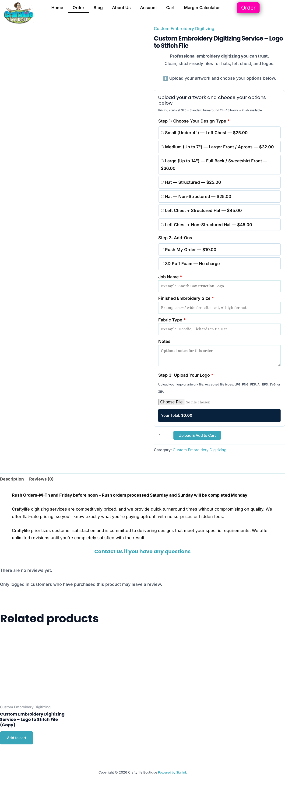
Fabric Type (219, 326)
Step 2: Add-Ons (175, 237)
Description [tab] (12, 479)
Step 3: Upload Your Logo (185, 375)
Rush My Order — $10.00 (188, 249)
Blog (98, 7)
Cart (170, 7)
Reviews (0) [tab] (41, 479)
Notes (219, 352)
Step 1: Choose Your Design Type (194, 121)
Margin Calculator (202, 7)
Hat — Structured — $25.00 (191, 182)
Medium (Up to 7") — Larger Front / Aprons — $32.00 (217, 146)
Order (78, 7)
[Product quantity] (161, 435)
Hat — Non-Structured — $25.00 (196, 196)
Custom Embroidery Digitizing (184, 28)
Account (148, 7)
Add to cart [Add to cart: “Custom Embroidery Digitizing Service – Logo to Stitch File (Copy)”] (16, 738)
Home (57, 7)
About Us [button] (121, 7)
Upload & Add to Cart (197, 435)
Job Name (219, 283)
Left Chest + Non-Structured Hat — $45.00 (206, 224)
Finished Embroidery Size (219, 305)
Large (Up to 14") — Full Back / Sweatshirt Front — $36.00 (214, 164)
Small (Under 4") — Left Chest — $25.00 (204, 132)
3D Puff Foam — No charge (190, 263)
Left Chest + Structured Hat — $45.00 (201, 210)
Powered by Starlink (172, 772)
